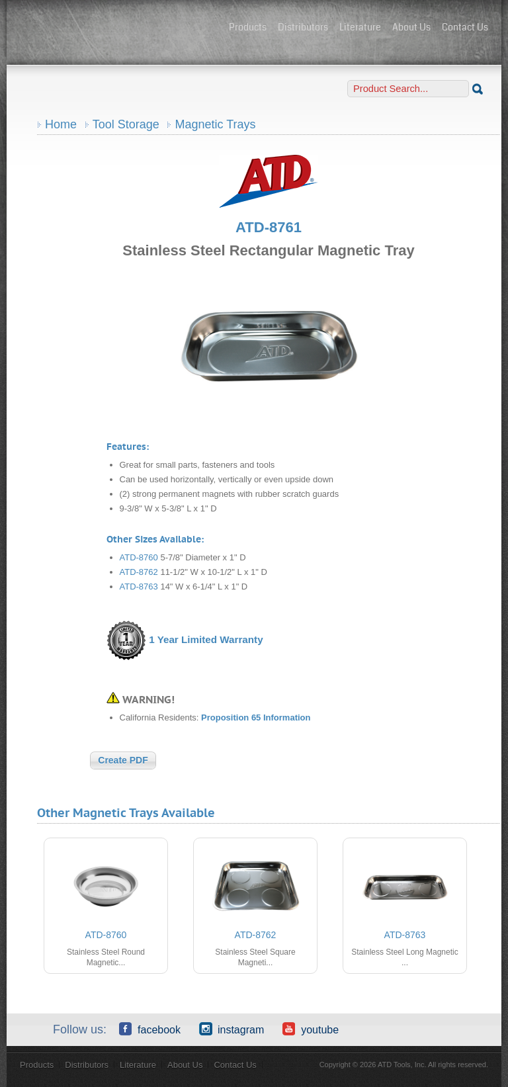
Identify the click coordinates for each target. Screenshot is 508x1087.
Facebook (150, 1028)
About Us (411, 27)
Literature (360, 27)
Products (248, 27)
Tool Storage (126, 124)
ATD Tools (119, 28)
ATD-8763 (139, 586)
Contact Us (465, 27)
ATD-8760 (139, 557)
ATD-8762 (139, 572)
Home (61, 124)
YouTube (310, 1028)
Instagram (231, 1028)
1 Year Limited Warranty (206, 639)
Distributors (303, 27)
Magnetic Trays (215, 124)
